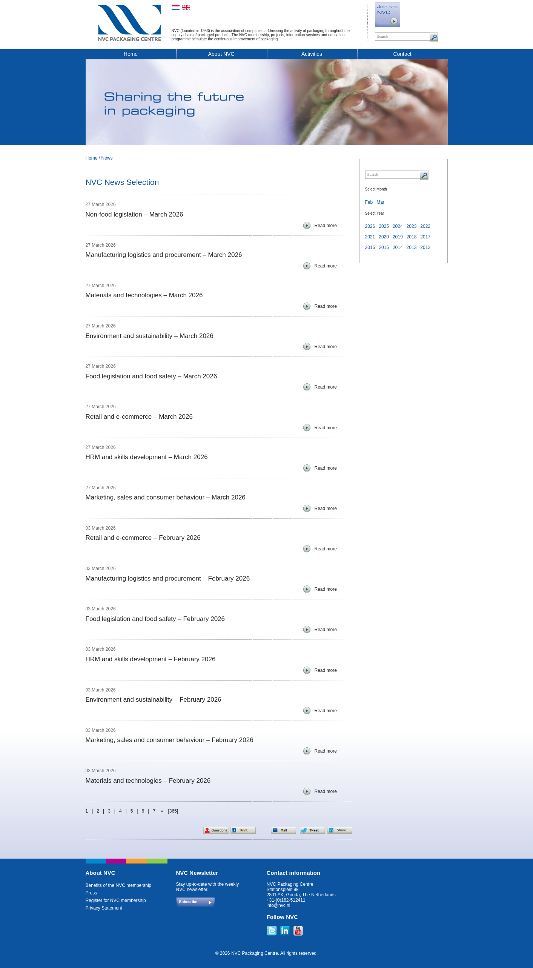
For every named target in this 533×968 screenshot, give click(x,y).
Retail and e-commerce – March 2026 (139, 416)
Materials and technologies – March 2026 (144, 295)
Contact (402, 54)
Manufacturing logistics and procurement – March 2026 (164, 254)
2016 (370, 247)
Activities (311, 54)
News (107, 158)
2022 (425, 226)
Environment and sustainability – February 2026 (153, 699)
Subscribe (188, 902)
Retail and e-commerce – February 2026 (143, 537)
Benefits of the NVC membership (119, 885)
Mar (380, 202)
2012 (425, 247)
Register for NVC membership (116, 900)
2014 (398, 247)
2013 (412, 247)
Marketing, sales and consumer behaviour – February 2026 (169, 740)
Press (91, 893)
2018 (412, 237)
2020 (384, 237)
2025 (384, 226)
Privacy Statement (104, 908)
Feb (369, 202)
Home (131, 54)
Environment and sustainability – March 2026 (150, 336)
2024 (398, 226)
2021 (370, 237)
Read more (326, 225)
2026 (370, 226)
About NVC (221, 54)
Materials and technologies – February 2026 (148, 780)
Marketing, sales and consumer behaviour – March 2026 (166, 497)
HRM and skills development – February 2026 (151, 659)
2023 (412, 226)
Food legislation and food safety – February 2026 (155, 618)
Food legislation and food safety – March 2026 (151, 376)
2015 (384, 247)
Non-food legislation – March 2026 (134, 214)
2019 (398, 237)
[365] (173, 811)
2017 (425, 237)
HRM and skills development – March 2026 (147, 457)
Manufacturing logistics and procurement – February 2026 (168, 578)
